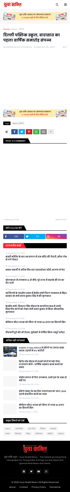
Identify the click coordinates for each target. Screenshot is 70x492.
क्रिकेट (42, 428)
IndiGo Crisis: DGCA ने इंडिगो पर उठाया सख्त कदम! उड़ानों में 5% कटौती (41, 349)
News (7, 428)
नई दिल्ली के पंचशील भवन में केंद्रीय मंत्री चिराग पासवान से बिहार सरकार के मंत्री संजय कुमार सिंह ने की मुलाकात (36, 295)
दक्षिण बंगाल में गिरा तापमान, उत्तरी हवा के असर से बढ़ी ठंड (43, 379)
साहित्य (50, 433)
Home (6, 29)
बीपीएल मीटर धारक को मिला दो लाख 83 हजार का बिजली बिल (35, 322)
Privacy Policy (39, 487)
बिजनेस (18, 433)
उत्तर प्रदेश (31, 428)
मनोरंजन (38, 433)
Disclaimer (55, 487)
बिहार (28, 433)
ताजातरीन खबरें (13, 245)
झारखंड (53, 428)
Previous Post (12, 219)
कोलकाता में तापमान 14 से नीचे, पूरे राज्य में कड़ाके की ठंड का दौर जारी (34, 281)
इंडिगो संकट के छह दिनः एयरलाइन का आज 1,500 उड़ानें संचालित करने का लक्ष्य (42, 393)
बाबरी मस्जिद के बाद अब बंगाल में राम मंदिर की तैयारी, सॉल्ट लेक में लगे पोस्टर (36, 258)
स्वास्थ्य (61, 433)
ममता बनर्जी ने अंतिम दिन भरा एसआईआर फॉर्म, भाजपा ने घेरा (35, 269)
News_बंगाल (18, 29)
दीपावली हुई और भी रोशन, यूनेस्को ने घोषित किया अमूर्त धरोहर (35, 332)
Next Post (60, 219)
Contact (23, 487)
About (12, 487)
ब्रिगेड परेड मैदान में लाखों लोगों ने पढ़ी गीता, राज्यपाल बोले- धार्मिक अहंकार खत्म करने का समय (41, 364)
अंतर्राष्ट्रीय (19, 428)
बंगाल (7, 433)
